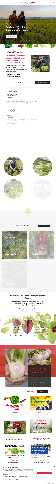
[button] (26, 40)
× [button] (54, 466)
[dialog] (28, 474)
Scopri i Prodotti (44, 206)
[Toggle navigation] (1, 2)
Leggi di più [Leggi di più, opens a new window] (8, 474)
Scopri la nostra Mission (42, 82)
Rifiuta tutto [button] (44, 476)
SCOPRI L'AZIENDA (12, 36)
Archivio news (42, 372)
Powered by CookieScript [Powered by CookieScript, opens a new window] (50, 483)
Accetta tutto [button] (44, 473)
